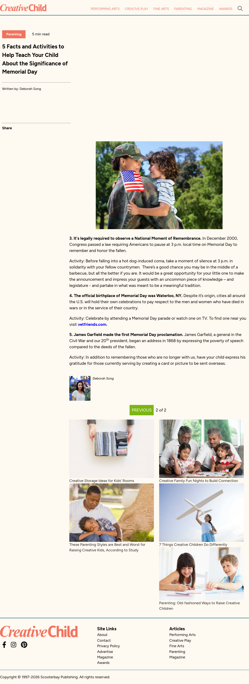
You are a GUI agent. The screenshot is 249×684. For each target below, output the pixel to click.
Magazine (205, 9)
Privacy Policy (108, 646)
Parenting (183, 9)
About (102, 634)
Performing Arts (105, 9)
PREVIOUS (142, 410)
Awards (225, 9)
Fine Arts (161, 9)
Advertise (105, 651)
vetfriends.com (92, 324)
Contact (104, 640)
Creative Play (136, 9)
